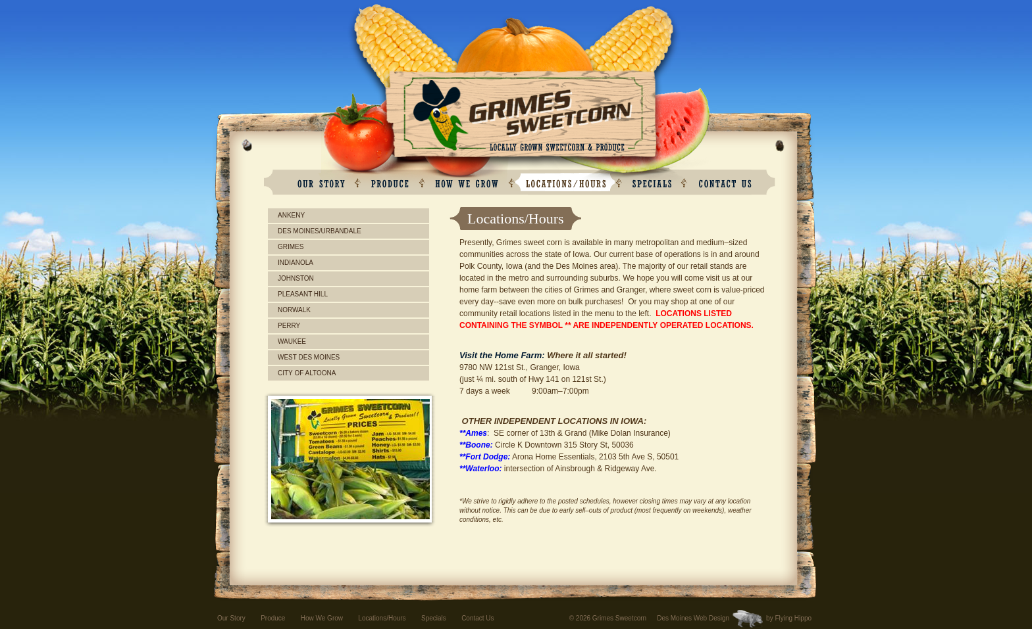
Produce (273, 618)
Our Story (231, 618)
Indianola (295, 262)
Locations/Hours (381, 618)
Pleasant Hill (303, 294)
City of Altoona (307, 373)
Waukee (292, 341)
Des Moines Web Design (693, 618)
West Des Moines (309, 357)
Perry (289, 325)
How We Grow (322, 618)
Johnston (296, 278)
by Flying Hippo (789, 618)
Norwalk (294, 310)
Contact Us (477, 618)
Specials (433, 618)
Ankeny (291, 215)
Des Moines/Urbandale (319, 231)
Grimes (290, 246)
